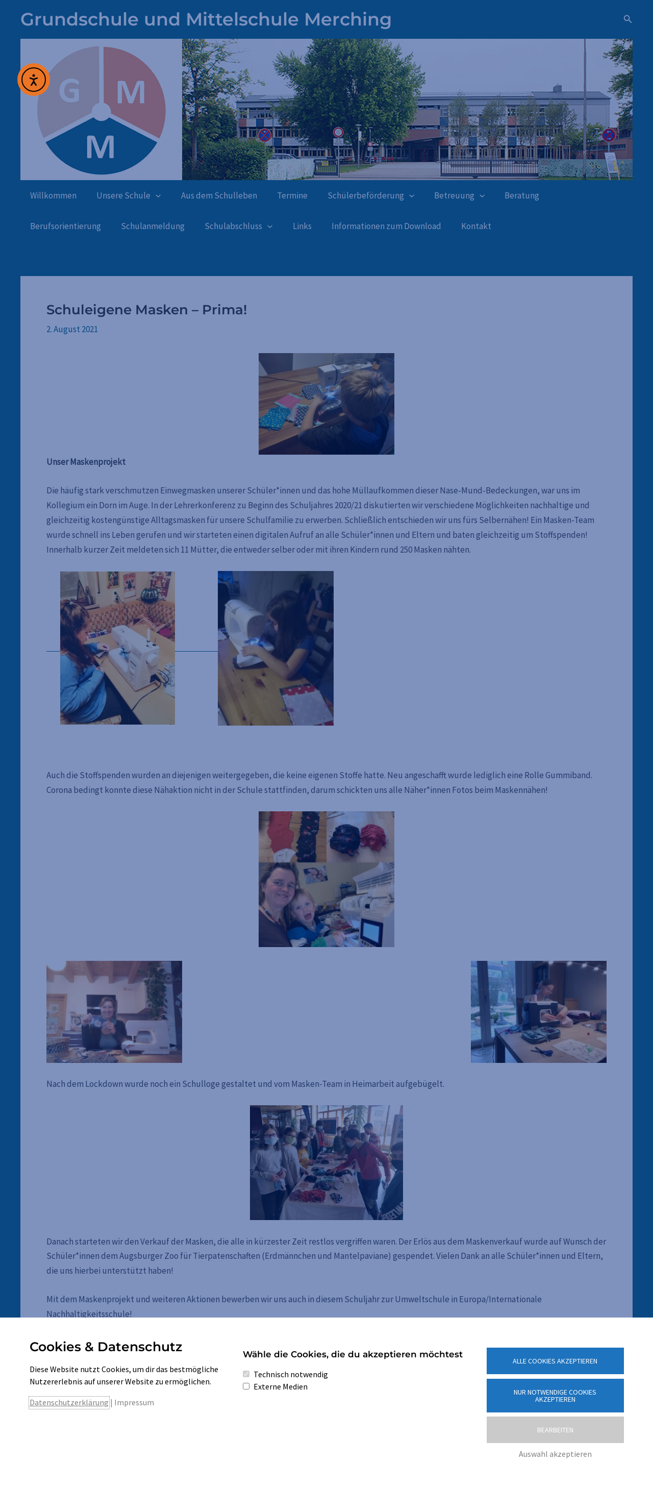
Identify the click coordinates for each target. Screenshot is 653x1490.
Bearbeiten (555, 1429)
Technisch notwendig (291, 1374)
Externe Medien (281, 1386)
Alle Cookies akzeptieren (555, 1360)
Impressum (134, 1402)
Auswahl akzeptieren (555, 1454)
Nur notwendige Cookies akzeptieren (555, 1395)
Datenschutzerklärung (69, 1402)
